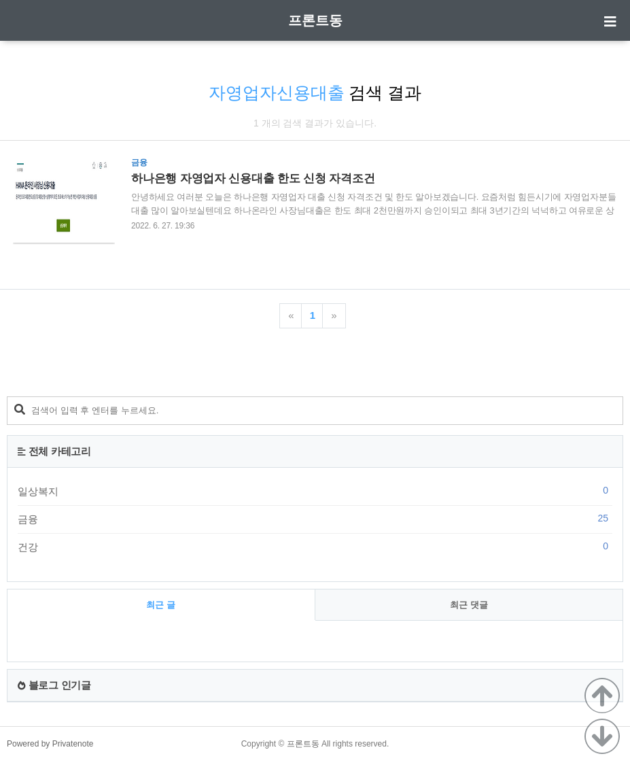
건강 (315, 547)
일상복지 (315, 491)
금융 (315, 519)
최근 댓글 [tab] (469, 605)
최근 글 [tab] (160, 605)
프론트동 (315, 20)
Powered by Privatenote (50, 744)
